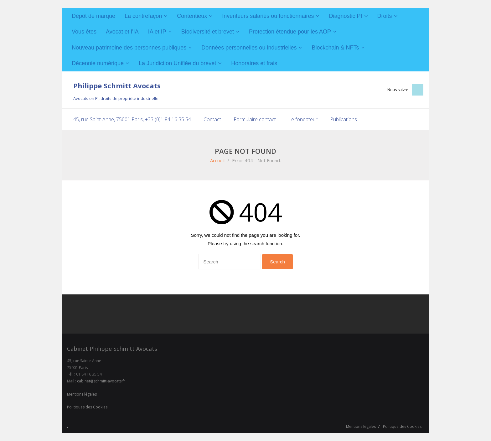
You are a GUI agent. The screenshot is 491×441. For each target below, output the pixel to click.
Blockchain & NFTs (335, 47)
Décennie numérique (98, 63)
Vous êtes (84, 32)
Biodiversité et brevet (207, 32)
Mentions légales (82, 394)
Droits (384, 16)
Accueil (217, 160)
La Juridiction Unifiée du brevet (177, 63)
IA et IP (157, 32)
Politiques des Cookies (87, 407)
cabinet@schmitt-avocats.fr (101, 381)
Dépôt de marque (93, 16)
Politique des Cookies (402, 426)
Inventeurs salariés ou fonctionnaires (268, 16)
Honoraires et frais (254, 63)
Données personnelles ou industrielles (249, 47)
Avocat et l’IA (122, 32)
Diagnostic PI (345, 16)
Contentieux (192, 16)
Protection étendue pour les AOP (290, 32)
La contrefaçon (143, 16)
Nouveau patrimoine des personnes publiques (129, 47)
